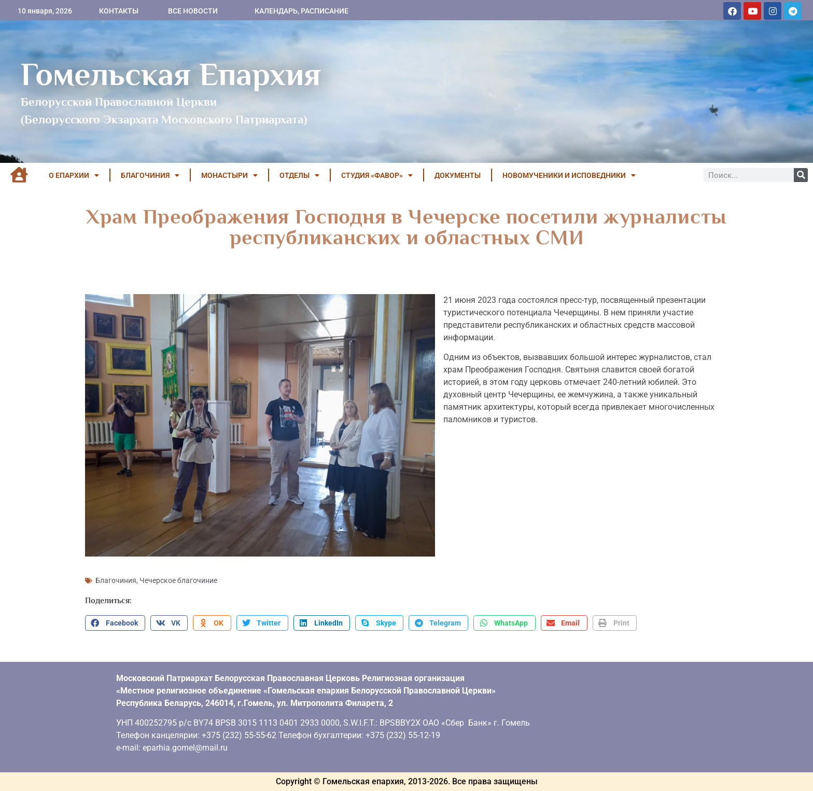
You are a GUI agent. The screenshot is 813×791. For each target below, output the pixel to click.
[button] (115, 623)
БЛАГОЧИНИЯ (150, 175)
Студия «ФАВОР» (377, 175)
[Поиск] (801, 175)
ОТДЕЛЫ (299, 175)
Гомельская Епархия (171, 74)
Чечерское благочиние (178, 580)
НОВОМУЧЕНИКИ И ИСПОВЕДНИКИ (569, 175)
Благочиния (115, 580)
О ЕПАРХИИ (74, 175)
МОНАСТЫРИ (229, 175)
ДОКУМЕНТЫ (457, 175)
